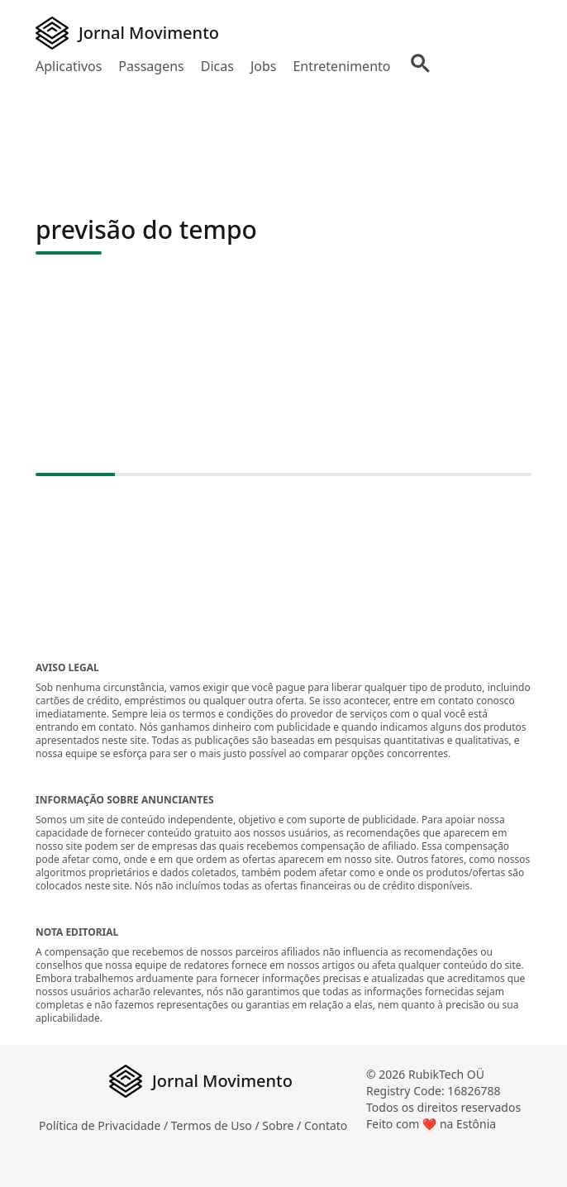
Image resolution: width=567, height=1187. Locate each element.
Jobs (263, 66)
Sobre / (283, 1125)
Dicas (217, 66)
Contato (325, 1125)
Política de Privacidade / (105, 1125)
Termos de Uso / (216, 1125)
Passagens (150, 66)
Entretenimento (341, 66)
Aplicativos (69, 66)
